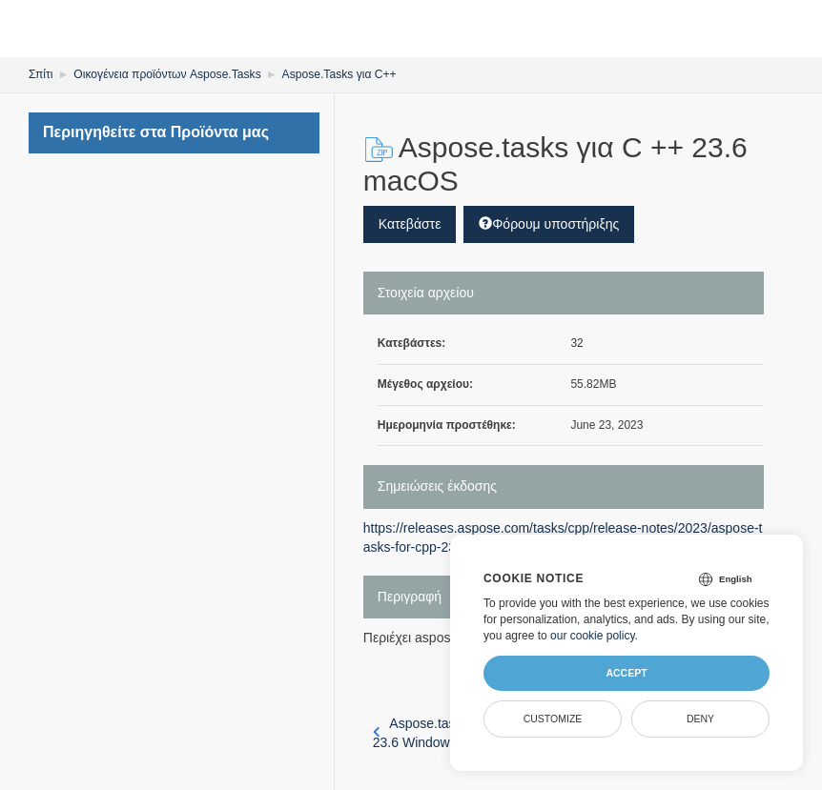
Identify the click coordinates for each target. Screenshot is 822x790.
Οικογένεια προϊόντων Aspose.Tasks (166, 74)
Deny (700, 718)
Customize (553, 718)
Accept (626, 673)
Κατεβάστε (410, 224)
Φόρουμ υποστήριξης (549, 224)
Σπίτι (40, 74)
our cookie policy (592, 635)
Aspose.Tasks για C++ (337, 74)
